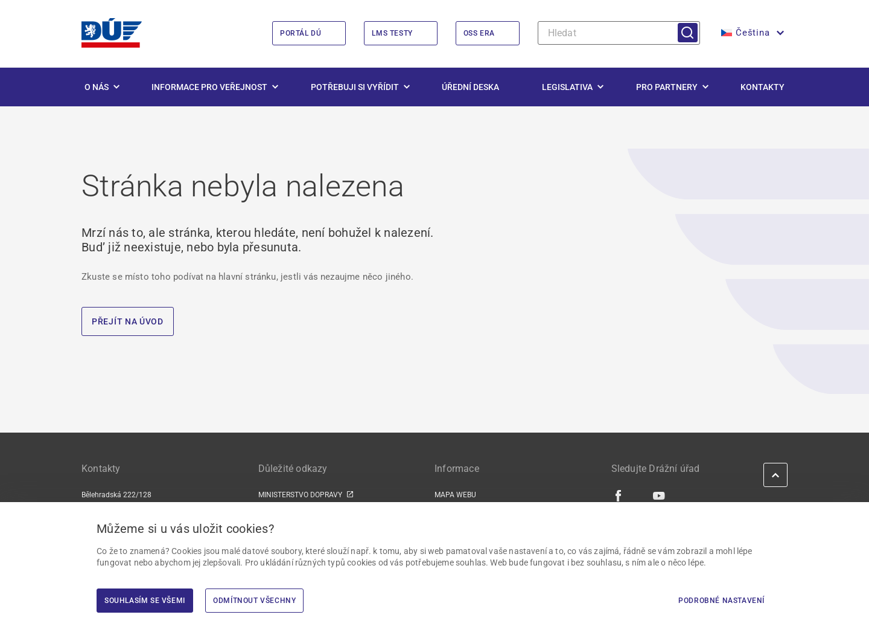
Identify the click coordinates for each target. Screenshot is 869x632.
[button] (751, 33)
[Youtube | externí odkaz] (659, 495)
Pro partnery (667, 87)
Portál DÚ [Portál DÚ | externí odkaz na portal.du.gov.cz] (300, 33)
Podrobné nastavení (721, 600)
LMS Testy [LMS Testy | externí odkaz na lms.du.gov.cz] (392, 33)
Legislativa (567, 87)
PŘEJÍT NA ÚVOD (128, 321)
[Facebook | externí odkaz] (618, 495)
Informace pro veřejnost (209, 87)
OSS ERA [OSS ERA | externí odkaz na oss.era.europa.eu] (479, 33)
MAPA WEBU (455, 495)
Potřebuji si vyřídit (355, 87)
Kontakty (762, 87)
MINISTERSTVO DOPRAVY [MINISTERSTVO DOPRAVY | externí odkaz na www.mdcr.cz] (300, 495)
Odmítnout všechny (254, 600)
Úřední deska (470, 87)
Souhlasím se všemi (144, 600)
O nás (96, 87)
